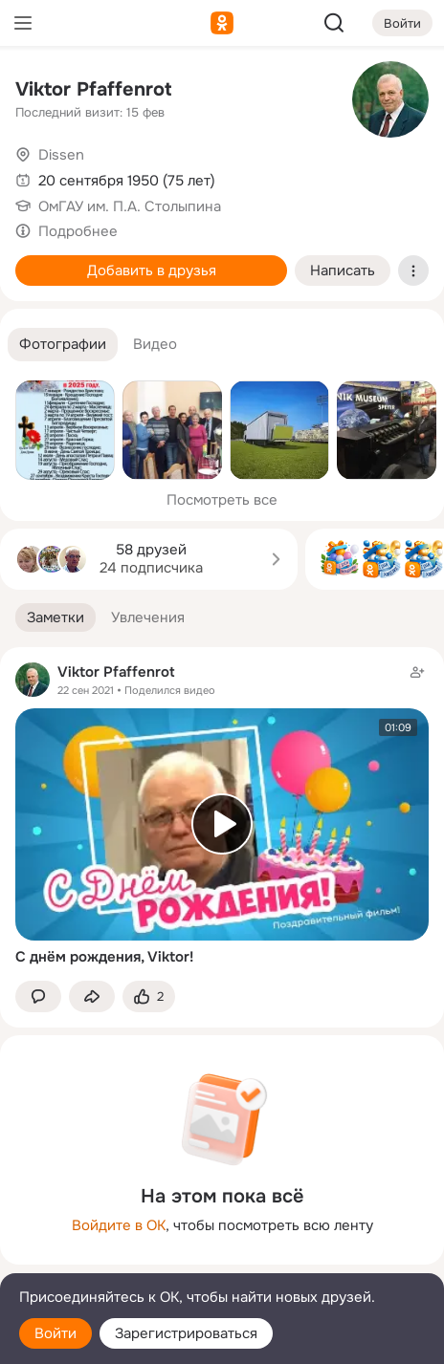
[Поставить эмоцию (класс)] (148, 996)
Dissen (61, 154)
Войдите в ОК (119, 1225)
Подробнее (78, 231)
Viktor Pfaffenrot (93, 89)
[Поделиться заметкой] (92, 996)
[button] (63, 344)
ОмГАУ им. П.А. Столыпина (129, 206)
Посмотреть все (222, 499)
